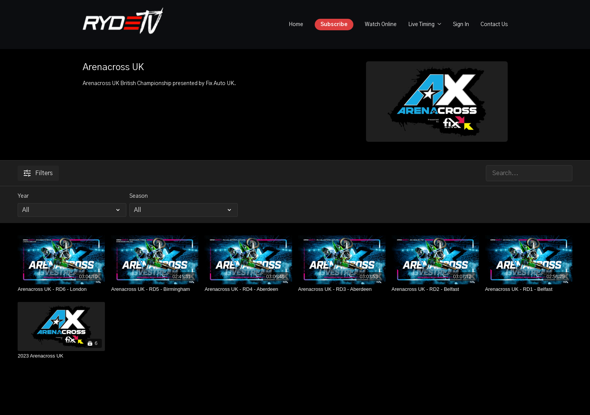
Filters (38, 173)
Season (138, 196)
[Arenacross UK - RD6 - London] (61, 289)
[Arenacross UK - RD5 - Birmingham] (154, 289)
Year (23, 196)
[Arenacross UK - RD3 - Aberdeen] (342, 289)
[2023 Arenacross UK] (61, 356)
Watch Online (381, 24)
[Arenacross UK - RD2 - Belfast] (435, 289)
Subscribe (334, 24)
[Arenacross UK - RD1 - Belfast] (528, 289)
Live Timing (424, 24)
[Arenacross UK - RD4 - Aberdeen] (248, 289)
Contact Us (494, 24)
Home (296, 24)
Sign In (461, 24)
